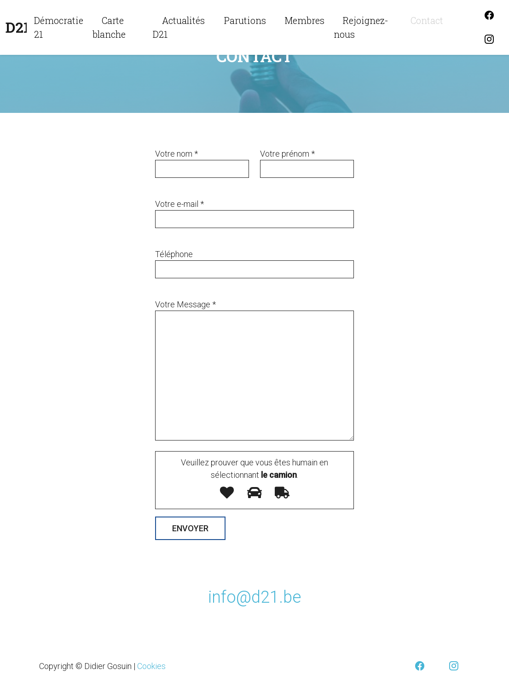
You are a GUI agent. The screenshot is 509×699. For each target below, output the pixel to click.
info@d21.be (254, 597)
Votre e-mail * (179, 204)
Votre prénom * (287, 154)
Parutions (245, 20)
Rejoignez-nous (361, 27)
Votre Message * (185, 304)
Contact (427, 20)
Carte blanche (109, 27)
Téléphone (174, 254)
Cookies (151, 666)
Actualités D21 (179, 27)
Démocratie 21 (58, 27)
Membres (304, 20)
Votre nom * (176, 154)
